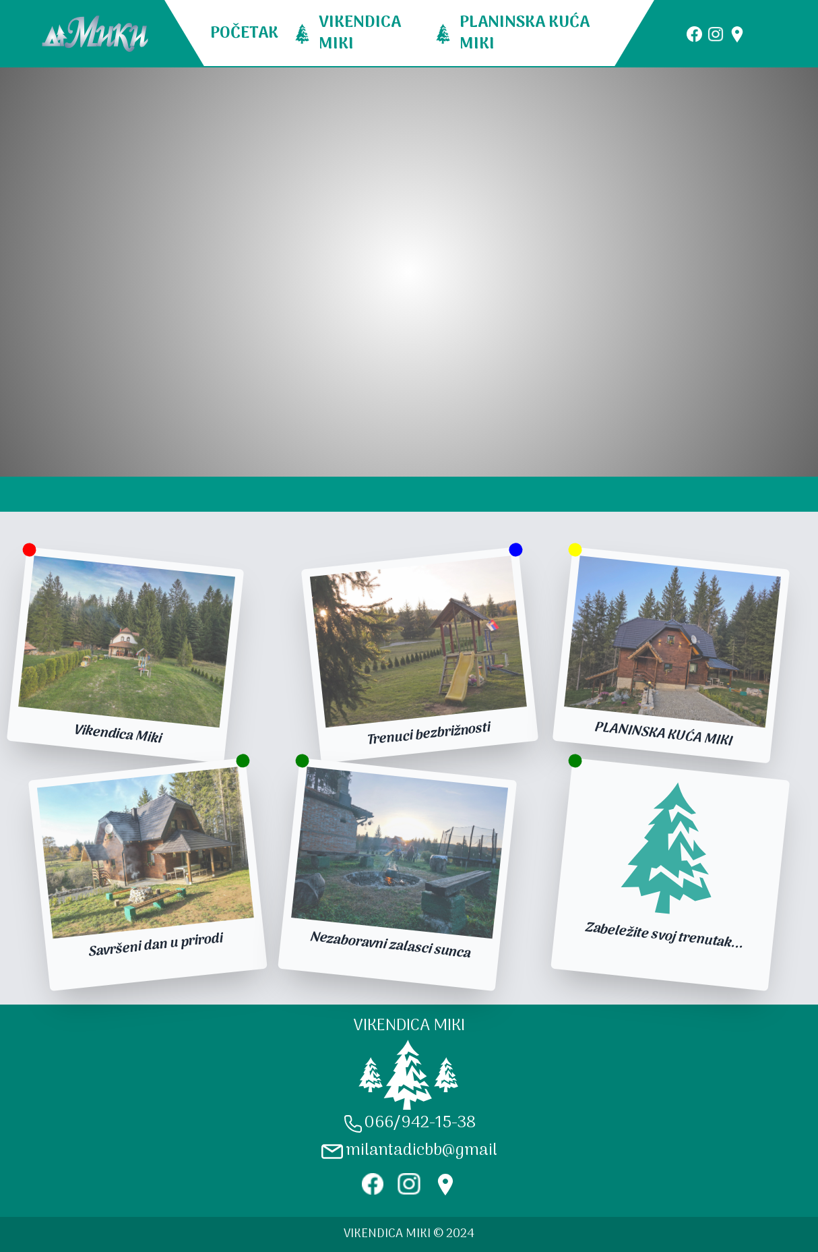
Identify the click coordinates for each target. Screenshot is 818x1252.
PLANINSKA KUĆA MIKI (525, 33)
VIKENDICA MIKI (360, 33)
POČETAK (244, 33)
